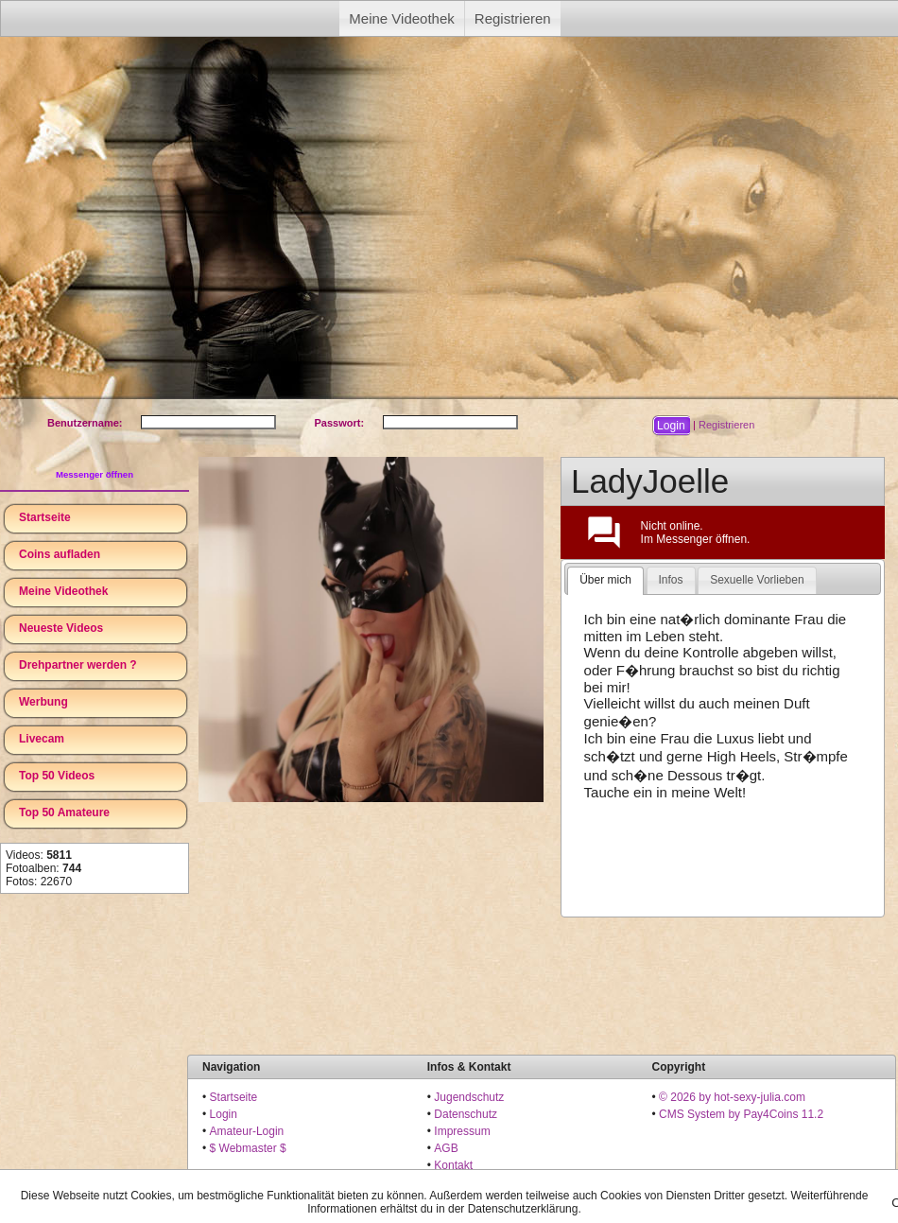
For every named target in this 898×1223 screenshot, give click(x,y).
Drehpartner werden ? (78, 665)
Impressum (462, 1131)
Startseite (45, 517)
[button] (671, 425)
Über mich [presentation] (605, 579)
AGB (446, 1148)
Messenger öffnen (94, 474)
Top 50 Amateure (64, 812)
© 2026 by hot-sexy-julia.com (732, 1097)
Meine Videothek (401, 18)
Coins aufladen (59, 554)
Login (223, 1114)
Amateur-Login (247, 1131)
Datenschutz (465, 1114)
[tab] (605, 581)
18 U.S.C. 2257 (472, 1182)
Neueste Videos (61, 628)
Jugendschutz (469, 1097)
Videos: (39, 855)
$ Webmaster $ (248, 1148)
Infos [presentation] (671, 579)
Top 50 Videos (57, 775)
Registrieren (513, 18)
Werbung (43, 701)
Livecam (41, 738)
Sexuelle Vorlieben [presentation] (756, 579)
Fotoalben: (43, 868)
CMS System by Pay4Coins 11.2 (741, 1114)
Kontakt (453, 1165)
